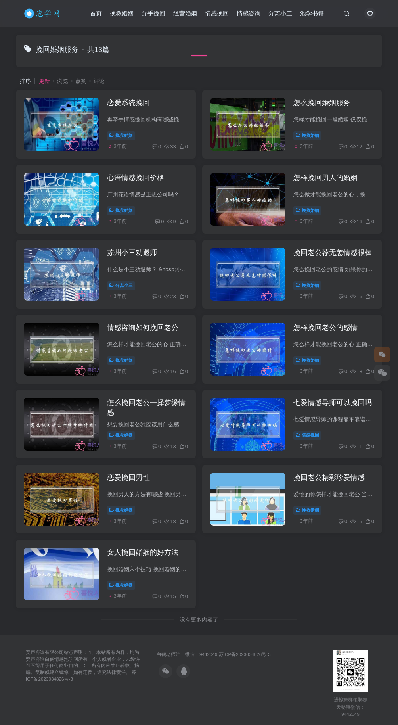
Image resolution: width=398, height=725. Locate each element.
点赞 (80, 81)
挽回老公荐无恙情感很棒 (332, 253)
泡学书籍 (312, 13)
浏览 (62, 81)
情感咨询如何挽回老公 (142, 328)
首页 (96, 13)
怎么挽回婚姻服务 (321, 103)
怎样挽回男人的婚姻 (325, 178)
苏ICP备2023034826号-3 (245, 654)
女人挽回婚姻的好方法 (142, 552)
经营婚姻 (185, 13)
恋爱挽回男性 (128, 477)
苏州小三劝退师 (132, 253)
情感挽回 (217, 13)
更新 (44, 81)
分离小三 (280, 13)
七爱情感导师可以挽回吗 (332, 403)
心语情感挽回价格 (135, 178)
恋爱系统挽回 (128, 103)
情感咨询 (248, 13)
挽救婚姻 (122, 13)
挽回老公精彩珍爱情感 (329, 477)
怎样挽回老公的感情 (325, 328)
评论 (99, 81)
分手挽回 (153, 13)
